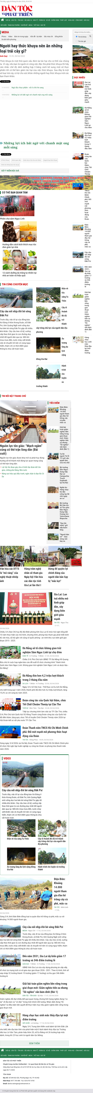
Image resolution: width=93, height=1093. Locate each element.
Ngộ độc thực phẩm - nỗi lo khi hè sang (27, 87)
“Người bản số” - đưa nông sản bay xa (64, 537)
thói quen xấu (17, 160)
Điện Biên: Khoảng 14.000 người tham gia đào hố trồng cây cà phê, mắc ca (64, 415)
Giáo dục (86, 20)
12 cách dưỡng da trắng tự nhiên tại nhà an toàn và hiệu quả (19, 274)
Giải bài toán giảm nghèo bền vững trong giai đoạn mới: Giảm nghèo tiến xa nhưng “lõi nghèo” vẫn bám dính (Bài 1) (64, 438)
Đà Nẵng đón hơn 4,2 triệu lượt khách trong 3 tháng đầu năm (88, 141)
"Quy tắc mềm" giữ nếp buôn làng (64, 526)
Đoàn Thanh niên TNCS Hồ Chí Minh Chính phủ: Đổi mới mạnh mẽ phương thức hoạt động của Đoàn (45, 732)
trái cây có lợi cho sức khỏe (32, 160)
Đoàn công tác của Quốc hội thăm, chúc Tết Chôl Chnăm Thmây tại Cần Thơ (88, 166)
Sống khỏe (59, 36)
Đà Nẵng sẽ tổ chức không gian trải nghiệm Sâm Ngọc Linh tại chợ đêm (88, 118)
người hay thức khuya (50, 160)
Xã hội (48, 20)
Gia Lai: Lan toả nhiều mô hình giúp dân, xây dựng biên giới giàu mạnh (61, 607)
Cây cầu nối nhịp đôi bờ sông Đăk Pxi (22, 790)
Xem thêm (34, 1043)
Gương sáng (55, 20)
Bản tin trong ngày (21, 36)
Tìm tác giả (82, 41)
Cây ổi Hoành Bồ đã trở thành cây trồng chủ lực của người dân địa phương (52, 841)
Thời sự (7, 20)
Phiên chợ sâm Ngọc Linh (12, 218)
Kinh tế (35, 20)
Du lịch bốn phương (9, 39)
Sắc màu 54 (28, 20)
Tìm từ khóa (82, 37)
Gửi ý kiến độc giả (10, 171)
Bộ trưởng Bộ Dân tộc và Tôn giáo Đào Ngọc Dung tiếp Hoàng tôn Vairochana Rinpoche (64, 511)
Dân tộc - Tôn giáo (17, 20)
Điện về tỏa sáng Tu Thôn (18, 838)
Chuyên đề (24, 25)
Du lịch (25, 684)
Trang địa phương (14, 25)
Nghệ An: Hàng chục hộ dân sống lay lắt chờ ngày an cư (64, 492)
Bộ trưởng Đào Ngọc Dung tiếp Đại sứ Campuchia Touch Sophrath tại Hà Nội (64, 475)
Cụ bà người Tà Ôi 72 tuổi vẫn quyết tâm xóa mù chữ (64, 458)
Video (10, 36)
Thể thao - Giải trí (39, 25)
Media (30, 25)
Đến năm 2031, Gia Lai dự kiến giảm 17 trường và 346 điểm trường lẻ (88, 277)
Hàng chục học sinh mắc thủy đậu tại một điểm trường (88, 345)
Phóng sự (42, 20)
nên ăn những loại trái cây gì (10, 165)
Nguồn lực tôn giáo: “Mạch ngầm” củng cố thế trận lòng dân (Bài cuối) (21, 449)
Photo (4, 36)
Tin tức (57, 623)
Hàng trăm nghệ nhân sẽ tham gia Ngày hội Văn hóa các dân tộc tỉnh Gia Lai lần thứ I (33, 577)
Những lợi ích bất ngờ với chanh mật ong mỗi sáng (32, 95)
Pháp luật (63, 20)
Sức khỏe (4, 25)
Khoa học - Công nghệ (75, 20)
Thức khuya (5, 160)
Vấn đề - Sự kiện (36, 36)
